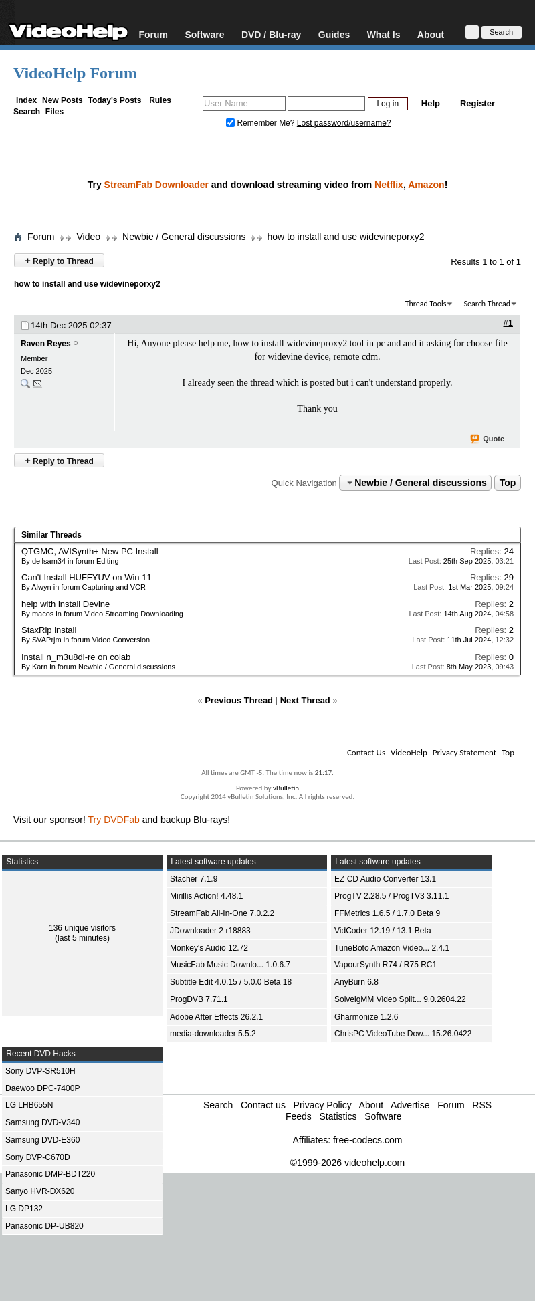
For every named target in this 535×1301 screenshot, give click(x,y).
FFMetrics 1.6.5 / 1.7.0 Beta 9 (387, 913)
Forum (153, 34)
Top (508, 482)
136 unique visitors (82, 928)
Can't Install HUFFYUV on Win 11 (86, 577)
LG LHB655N (29, 1105)
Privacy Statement (464, 752)
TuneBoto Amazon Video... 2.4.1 (391, 948)
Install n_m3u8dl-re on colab (75, 657)
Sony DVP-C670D (37, 1157)
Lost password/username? (344, 123)
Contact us (263, 1105)
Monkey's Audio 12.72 (209, 948)
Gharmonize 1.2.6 (366, 1017)
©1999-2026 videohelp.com (347, 1162)
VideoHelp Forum (75, 73)
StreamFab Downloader (156, 184)
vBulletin (286, 788)
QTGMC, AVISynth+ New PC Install (89, 551)
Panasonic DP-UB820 (44, 1226)
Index (26, 100)
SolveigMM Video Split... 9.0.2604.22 (400, 999)
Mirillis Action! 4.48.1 (206, 896)
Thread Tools (426, 303)
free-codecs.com (367, 1140)
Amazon (426, 184)
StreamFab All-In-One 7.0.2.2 (222, 913)
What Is (384, 34)
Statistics (337, 1116)
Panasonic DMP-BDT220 (50, 1174)
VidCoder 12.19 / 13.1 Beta (382, 930)
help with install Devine (65, 604)
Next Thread (305, 700)
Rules (160, 100)
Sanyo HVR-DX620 (39, 1191)
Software (204, 34)
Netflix (388, 184)
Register (477, 103)
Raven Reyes (46, 343)
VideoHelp (409, 752)
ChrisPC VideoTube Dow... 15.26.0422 (402, 1033)
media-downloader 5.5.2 (213, 1033)
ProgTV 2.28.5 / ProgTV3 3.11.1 (391, 896)
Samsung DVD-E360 (42, 1140)
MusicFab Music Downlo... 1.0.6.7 (230, 964)
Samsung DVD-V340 (42, 1122)
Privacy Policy (323, 1105)
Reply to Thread (59, 260)
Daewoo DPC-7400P (42, 1088)
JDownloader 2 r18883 (210, 930)
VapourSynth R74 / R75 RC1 (385, 964)
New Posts (62, 100)
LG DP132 (24, 1208)
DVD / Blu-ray (271, 34)
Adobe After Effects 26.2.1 (216, 1017)
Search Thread (486, 303)
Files (54, 111)
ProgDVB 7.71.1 (199, 999)
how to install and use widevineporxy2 (345, 236)
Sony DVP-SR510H (40, 1071)
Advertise (410, 1105)
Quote (487, 439)
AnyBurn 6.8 (356, 982)
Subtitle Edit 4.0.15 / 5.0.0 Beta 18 (231, 982)
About (430, 34)
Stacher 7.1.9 (193, 879)
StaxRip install (48, 630)
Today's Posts (114, 100)
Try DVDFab (114, 819)
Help (430, 103)
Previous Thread (239, 700)
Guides (334, 34)
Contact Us (366, 752)
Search (26, 111)
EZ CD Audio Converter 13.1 (385, 879)
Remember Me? (261, 123)
